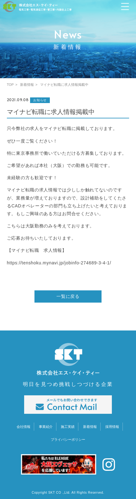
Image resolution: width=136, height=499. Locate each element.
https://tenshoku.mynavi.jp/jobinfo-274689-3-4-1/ (59, 262)
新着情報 (90, 427)
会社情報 (23, 427)
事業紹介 (46, 427)
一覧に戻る (68, 296)
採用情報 (112, 427)
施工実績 (68, 427)
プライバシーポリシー (68, 439)
